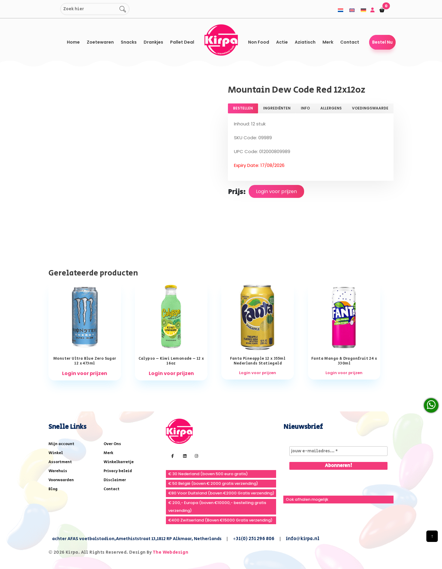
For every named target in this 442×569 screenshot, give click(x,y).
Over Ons (112, 444)
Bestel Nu (382, 42)
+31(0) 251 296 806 (254, 538)
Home (73, 42)
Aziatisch (305, 42)
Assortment (60, 462)
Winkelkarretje (119, 462)
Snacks (129, 42)
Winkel (55, 453)
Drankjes (153, 42)
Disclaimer (115, 480)
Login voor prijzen (276, 191)
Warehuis (57, 471)
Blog (53, 489)
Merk (327, 42)
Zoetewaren (100, 42)
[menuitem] (340, 10)
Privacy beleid (118, 471)
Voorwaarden (61, 480)
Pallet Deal (182, 42)
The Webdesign (170, 552)
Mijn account (61, 444)
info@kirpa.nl (303, 538)
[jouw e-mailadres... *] (338, 451)
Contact (349, 42)
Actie (282, 42)
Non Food (258, 42)
